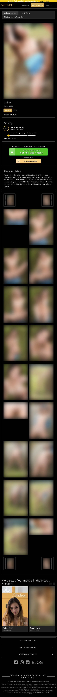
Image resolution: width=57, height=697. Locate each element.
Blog (37, 662)
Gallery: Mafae (10, 13)
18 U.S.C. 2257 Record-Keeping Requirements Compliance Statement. (28, 681)
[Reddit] (28, 662)
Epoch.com (50, 690)
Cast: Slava (25, 13)
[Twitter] (16, 662)
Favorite (8, 110)
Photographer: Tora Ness (14, 17)
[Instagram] (22, 662)
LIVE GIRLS (25, 5)
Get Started (37, 5)
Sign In (48, 5)
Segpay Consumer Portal (42, 692)
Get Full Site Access (27, 151)
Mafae (7, 102)
